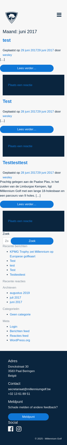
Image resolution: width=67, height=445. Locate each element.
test (7, 40)
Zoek (6, 233)
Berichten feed (19, 331)
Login (13, 326)
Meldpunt (28, 416)
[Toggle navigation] (59, 14)
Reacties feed (19, 335)
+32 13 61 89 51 (19, 394)
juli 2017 (15, 297)
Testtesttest (15, 162)
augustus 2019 (20, 293)
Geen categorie (20, 314)
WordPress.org (20, 340)
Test (7, 101)
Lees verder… (26, 68)
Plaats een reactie (20, 85)
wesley (7, 55)
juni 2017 (16, 302)
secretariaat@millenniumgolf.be (29, 389)
